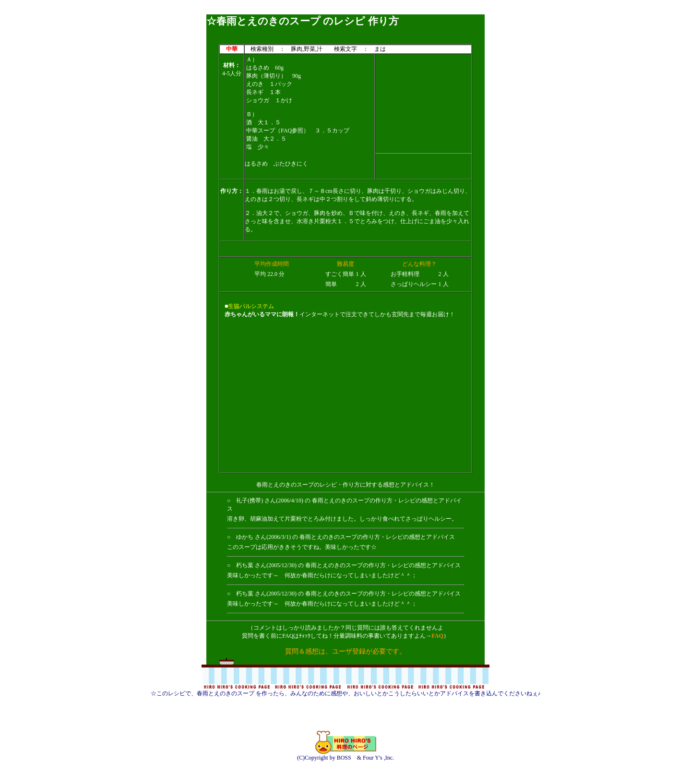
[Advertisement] (345, 10)
